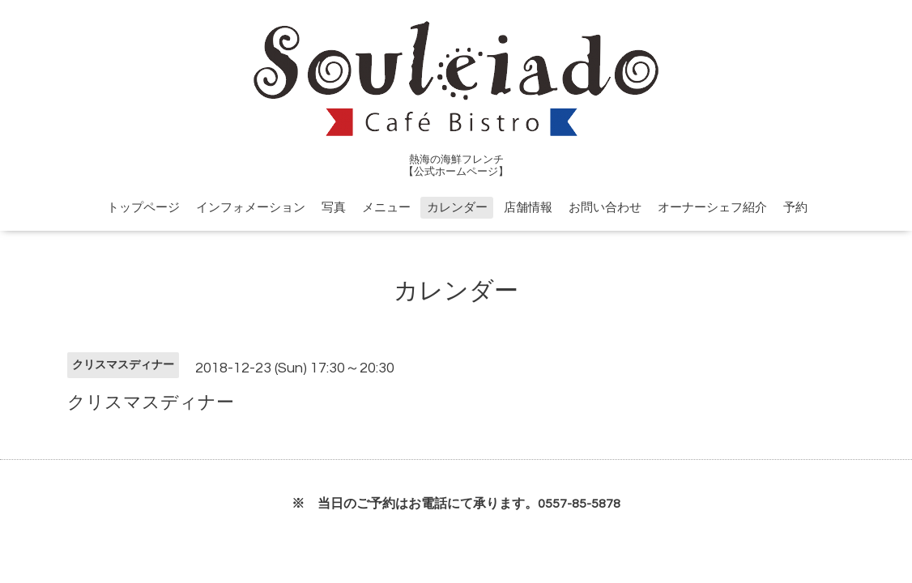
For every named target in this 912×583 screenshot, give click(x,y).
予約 (795, 208)
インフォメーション (250, 208)
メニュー (386, 208)
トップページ (143, 208)
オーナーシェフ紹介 (712, 208)
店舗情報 (528, 208)
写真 (334, 208)
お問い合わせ (605, 208)
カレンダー (457, 208)
